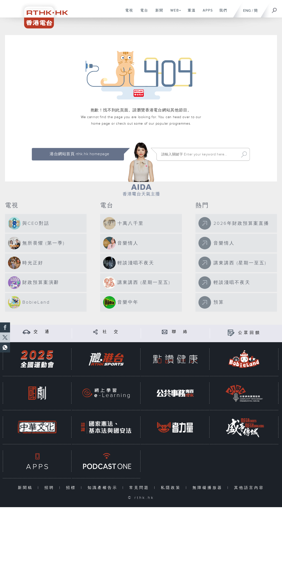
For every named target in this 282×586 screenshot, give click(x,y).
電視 (127, 13)
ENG (247, 11)
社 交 (111, 331)
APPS (206, 13)
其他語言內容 (249, 488)
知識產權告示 (104, 488)
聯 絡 (180, 331)
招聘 (50, 488)
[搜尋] (274, 9)
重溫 (190, 13)
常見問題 (140, 488)
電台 (142, 13)
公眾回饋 (249, 332)
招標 (72, 488)
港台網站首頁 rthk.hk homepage (79, 154)
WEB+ (174, 13)
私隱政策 (172, 488)
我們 (221, 13)
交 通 (42, 331)
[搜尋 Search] (199, 154)
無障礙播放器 (208, 488)
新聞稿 (26, 488)
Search (244, 154)
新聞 (157, 13)
